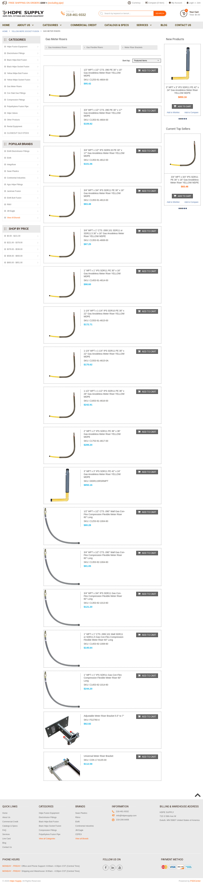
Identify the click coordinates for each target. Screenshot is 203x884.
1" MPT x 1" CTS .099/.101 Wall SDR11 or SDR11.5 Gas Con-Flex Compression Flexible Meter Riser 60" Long (103, 637)
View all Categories (47, 839)
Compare (154, 3)
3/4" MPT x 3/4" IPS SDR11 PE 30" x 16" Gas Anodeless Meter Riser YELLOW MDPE (104, 193)
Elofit (9, 158)
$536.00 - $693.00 (14, 256)
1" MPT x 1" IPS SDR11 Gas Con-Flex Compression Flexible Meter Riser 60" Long (103, 678)
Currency (136, 3)
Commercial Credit (84, 25)
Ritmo (77, 817)
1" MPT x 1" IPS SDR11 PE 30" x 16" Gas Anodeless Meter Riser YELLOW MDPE (102, 273)
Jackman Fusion (14, 191)
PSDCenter (195, 881)
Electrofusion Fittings (16, 53)
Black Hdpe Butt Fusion (17, 60)
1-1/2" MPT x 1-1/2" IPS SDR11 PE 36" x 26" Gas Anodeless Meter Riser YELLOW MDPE (104, 394)
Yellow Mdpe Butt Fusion (17, 73)
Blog (164, 25)
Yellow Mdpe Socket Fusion (25, 31)
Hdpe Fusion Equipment (17, 47)
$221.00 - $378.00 (14, 242)
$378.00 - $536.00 (14, 249)
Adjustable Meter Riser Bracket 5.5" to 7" (104, 716)
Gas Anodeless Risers (57, 47)
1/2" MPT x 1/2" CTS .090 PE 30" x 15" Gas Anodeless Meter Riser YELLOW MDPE (103, 73)
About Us (25, 25)
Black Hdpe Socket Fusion (18, 67)
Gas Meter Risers (14, 86)
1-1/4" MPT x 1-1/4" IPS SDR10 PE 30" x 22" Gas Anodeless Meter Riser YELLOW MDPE (104, 313)
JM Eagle (11, 211)
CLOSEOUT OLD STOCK (18, 133)
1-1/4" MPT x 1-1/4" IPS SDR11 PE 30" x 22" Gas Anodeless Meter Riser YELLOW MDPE (104, 354)
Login (191, 3)
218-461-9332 (120, 811)
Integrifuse (11, 164)
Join (199, 3)
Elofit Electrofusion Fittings (18, 151)
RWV (9, 204)
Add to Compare (191, 112)
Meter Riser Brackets (133, 47)
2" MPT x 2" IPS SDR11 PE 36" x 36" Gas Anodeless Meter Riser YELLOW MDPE (102, 434)
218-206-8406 (120, 819)
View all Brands (81, 839)
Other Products (13, 120)
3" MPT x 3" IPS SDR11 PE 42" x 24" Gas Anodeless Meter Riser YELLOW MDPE (102, 474)
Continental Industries (16, 178)
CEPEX (78, 834)
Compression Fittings (16, 100)
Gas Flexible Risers (94, 47)
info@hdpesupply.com (124, 815)
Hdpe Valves (12, 113)
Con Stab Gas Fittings (16, 93)
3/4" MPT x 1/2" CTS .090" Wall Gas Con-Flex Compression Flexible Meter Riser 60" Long (104, 555)
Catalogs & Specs (117, 25)
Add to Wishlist (173, 112)
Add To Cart (147, 70)
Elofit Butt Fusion (14, 198)
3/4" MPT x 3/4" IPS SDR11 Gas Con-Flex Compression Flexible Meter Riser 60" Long (103, 596)
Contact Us (183, 25)
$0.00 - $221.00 (13, 236)
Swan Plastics (13, 171)
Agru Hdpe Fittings (15, 184)
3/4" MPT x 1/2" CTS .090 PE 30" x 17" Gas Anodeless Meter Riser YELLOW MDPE (103, 113)
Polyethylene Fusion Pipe (17, 106)
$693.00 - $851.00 (14, 262)
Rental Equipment (14, 126)
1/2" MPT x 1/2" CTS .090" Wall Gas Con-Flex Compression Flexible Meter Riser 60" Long (104, 514)
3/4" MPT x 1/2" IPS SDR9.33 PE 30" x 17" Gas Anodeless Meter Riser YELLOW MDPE (104, 153)
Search (159, 13)
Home (6, 25)
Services (144, 25)
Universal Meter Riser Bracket (98, 756)
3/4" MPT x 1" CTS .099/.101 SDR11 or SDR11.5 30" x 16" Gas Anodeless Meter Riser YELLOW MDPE (104, 233)
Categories (52, 25)
